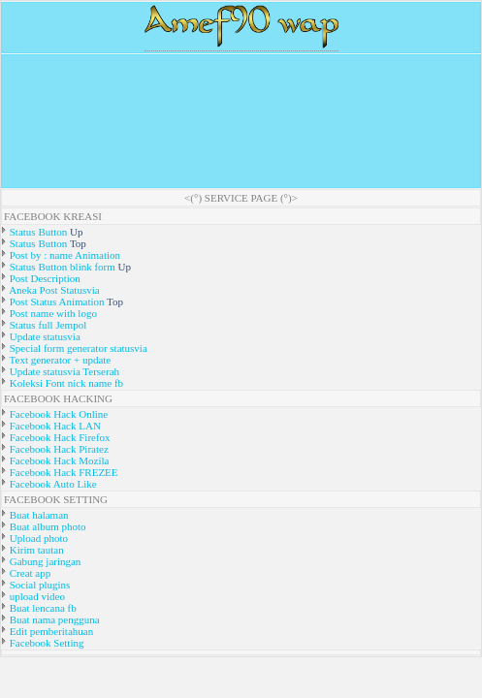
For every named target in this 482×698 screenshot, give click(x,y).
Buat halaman (38, 515)
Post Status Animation (57, 301)
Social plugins (38, 584)
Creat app (28, 573)
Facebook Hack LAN (54, 425)
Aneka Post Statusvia (53, 290)
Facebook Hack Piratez (58, 449)
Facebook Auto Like (52, 484)
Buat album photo (46, 526)
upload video (36, 596)
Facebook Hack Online (57, 414)
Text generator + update (59, 359)
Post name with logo (52, 313)
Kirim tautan (35, 549)
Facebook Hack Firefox (59, 437)
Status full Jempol (46, 325)
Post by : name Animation (63, 255)
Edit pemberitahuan (50, 631)
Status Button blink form (62, 266)
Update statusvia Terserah (63, 371)
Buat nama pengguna (53, 619)
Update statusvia (43, 336)
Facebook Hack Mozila (58, 460)
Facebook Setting (45, 643)
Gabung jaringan (43, 561)
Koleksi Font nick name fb (65, 383)
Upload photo (37, 538)
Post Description (43, 278)
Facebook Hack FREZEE (62, 472)
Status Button (38, 232)
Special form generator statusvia (77, 348)
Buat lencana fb (42, 608)
